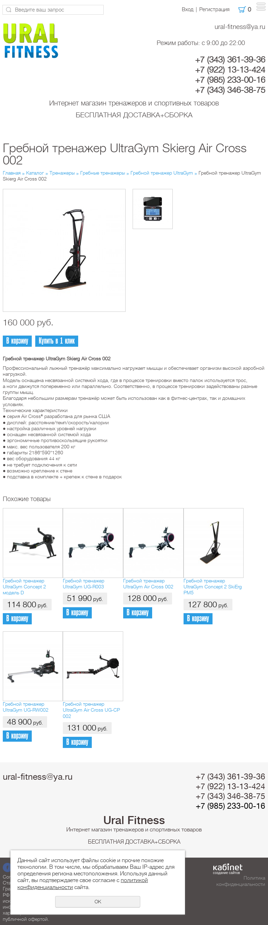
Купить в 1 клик (57, 341)
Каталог (35, 173)
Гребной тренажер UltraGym (162, 173)
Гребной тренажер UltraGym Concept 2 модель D (24, 587)
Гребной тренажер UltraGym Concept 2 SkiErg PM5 (213, 587)
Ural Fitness (134, 820)
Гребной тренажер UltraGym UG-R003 (83, 583)
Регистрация (214, 9)
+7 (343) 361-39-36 (230, 60)
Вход (187, 9)
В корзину (17, 341)
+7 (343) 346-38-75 (230, 90)
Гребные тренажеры (102, 173)
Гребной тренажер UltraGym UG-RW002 (26, 707)
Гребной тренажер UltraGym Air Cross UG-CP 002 (91, 710)
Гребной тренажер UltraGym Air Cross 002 (148, 583)
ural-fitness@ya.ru (240, 26)
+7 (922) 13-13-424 (230, 70)
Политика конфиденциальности (240, 881)
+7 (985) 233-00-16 (230, 80)
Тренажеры (62, 173)
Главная (12, 173)
